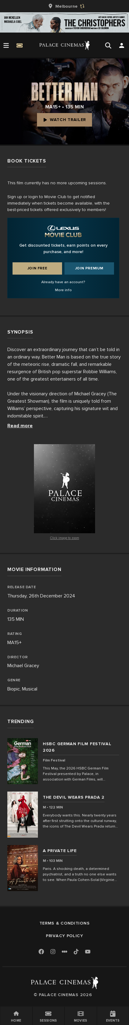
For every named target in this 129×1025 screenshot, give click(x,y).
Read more (20, 426)
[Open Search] (108, 45)
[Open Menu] (6, 45)
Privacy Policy (64, 935)
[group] (64, 6)
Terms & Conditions (64, 923)
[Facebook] (41, 952)
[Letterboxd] (64, 951)
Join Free (37, 268)
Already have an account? (63, 282)
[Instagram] (53, 952)
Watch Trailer (64, 119)
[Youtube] (87, 952)
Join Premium (89, 268)
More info (63, 290)
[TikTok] (76, 951)
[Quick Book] (19, 45)
